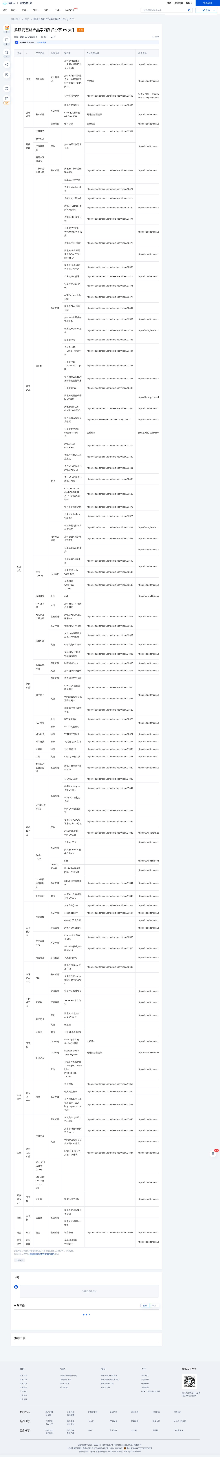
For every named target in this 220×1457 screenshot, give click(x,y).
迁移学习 (22, 1260)
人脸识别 (49, 1421)
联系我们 (145, 1383)
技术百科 (23, 1395)
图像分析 (156, 1421)
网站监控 (49, 1433)
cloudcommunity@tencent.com (44, 1254)
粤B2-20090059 (117, 1448)
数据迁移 (70, 1433)
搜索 (189, 10)
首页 (5, 10)
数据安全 (49, 1430)
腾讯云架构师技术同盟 (110, 1379)
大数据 (155, 1430)
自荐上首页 (65, 1383)
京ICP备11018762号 (132, 1452)
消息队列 (113, 1412)
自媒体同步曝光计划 (68, 1375)
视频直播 (70, 1415)
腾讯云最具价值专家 (109, 1375)
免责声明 (145, 1379)
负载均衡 (70, 1430)
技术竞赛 (64, 1387)
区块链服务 (92, 1412)
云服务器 (70, 1412)
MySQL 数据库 (180, 1421)
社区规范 (145, 1375)
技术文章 (23, 1375)
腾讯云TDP (105, 1387)
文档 (169, 3)
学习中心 (23, 1391)
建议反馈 (178, 3)
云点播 (134, 1430)
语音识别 (70, 1424)
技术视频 (23, 1387)
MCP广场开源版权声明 (150, 1391)
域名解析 (177, 1412)
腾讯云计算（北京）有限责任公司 (93, 1452)
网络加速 (134, 1412)
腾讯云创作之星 (107, 1383)
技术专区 (23, 1399)
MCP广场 (69, 10)
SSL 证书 (49, 1424)
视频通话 (134, 1421)
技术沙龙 (23, 1383)
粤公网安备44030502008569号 (139, 1448)
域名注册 (49, 1412)
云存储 (48, 1415)
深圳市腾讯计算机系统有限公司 (81, 1448)
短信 (90, 1430)
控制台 (189, 3)
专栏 (29, 19)
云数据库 (156, 1412)
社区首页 (18, 19)
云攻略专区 (44, 42)
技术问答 (23, 1379)
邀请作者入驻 (65, 1379)
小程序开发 (178, 1430)
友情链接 (145, 1387)
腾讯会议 (70, 1421)
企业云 (91, 1421)
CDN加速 (113, 1421)
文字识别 (113, 1430)
